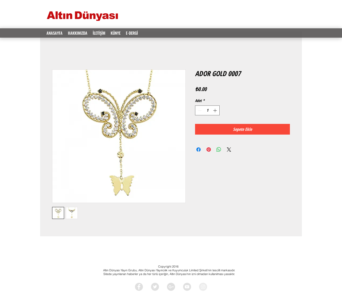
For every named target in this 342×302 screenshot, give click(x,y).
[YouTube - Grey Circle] (187, 287)
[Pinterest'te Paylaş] (208, 149)
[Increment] (215, 110)
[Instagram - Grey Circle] (203, 287)
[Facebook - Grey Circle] (139, 287)
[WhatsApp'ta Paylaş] (219, 149)
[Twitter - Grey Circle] (155, 287)
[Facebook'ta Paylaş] (198, 149)
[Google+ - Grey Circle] (171, 287)
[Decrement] (199, 110)
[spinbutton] (207, 110)
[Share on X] (229, 149)
